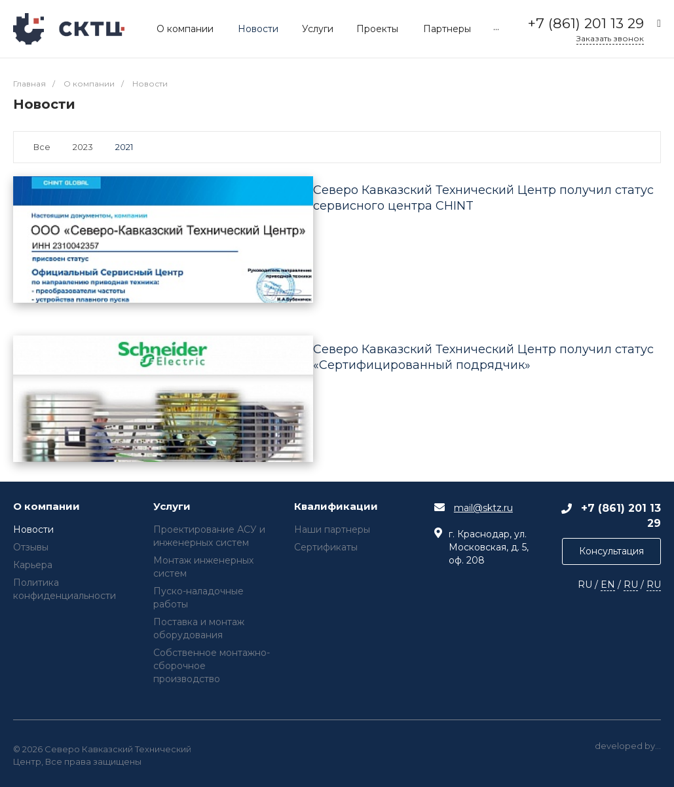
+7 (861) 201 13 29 (586, 23)
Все (41, 147)
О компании (46, 506)
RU (631, 584)
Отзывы (30, 547)
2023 (83, 147)
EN (608, 584)
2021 (124, 147)
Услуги (172, 506)
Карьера (32, 565)
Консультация (611, 551)
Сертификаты (326, 547)
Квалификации (336, 506)
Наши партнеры (332, 529)
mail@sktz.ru (483, 508)
